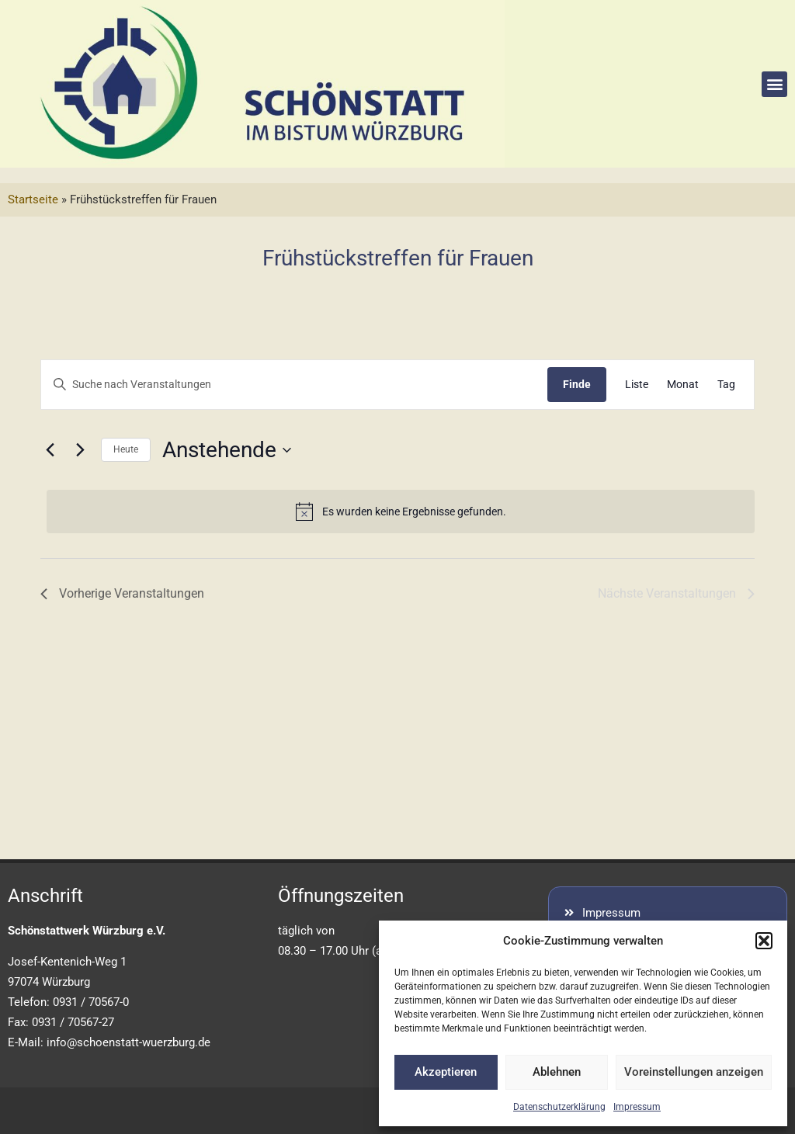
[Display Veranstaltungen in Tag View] (726, 384)
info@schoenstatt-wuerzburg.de (128, 1042)
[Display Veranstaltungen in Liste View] (636, 384)
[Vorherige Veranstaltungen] (49, 450)
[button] (764, 940)
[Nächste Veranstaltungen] (80, 450)
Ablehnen (557, 1072)
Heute (125, 449)
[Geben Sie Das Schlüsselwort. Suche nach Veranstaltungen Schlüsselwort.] (294, 384)
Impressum (637, 1106)
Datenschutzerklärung (559, 1106)
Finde (577, 384)
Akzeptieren (446, 1072)
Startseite (33, 199)
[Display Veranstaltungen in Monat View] (683, 384)
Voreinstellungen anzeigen (693, 1072)
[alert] (401, 511)
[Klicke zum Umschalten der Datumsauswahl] (226, 450)
